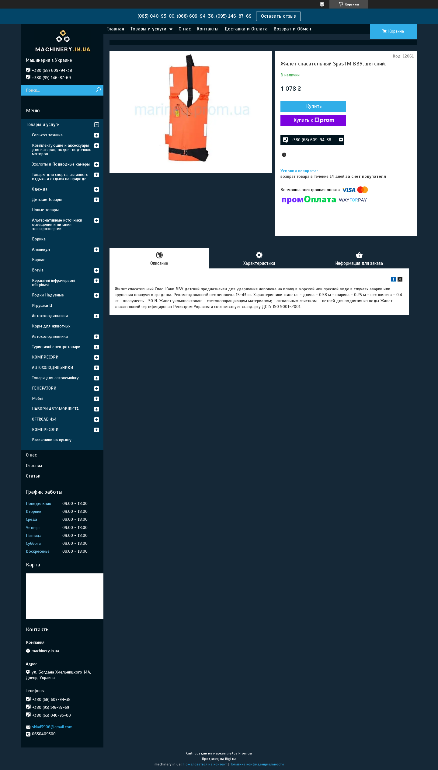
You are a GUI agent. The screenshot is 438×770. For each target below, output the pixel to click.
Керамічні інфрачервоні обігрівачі (53, 282)
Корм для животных (51, 326)
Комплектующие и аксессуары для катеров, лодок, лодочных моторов (61, 149)
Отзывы (34, 465)
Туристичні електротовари (56, 346)
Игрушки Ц (42, 305)
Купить (313, 106)
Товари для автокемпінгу (55, 377)
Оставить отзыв (278, 16)
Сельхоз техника (47, 135)
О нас (185, 29)
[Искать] (98, 90)
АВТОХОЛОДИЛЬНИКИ (52, 367)
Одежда (39, 189)
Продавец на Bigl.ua (219, 759)
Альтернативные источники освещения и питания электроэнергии (57, 224)
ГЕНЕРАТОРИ (44, 388)
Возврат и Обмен (292, 29)
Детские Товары (47, 199)
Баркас (38, 259)
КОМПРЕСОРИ (45, 357)
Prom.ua (245, 753)
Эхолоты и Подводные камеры (61, 164)
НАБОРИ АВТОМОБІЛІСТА (55, 408)
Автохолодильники (50, 315)
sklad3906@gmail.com (52, 727)
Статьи (33, 476)
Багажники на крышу (51, 440)
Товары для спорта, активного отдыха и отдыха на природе (60, 176)
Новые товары (45, 209)
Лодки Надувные (48, 295)
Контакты (207, 29)
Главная (115, 29)
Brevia (37, 270)
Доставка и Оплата (246, 29)
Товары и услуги (148, 29)
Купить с (313, 120)
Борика (39, 239)
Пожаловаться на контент (205, 764)
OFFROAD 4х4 (44, 419)
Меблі (37, 398)
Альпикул (41, 249)
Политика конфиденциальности (257, 764)
